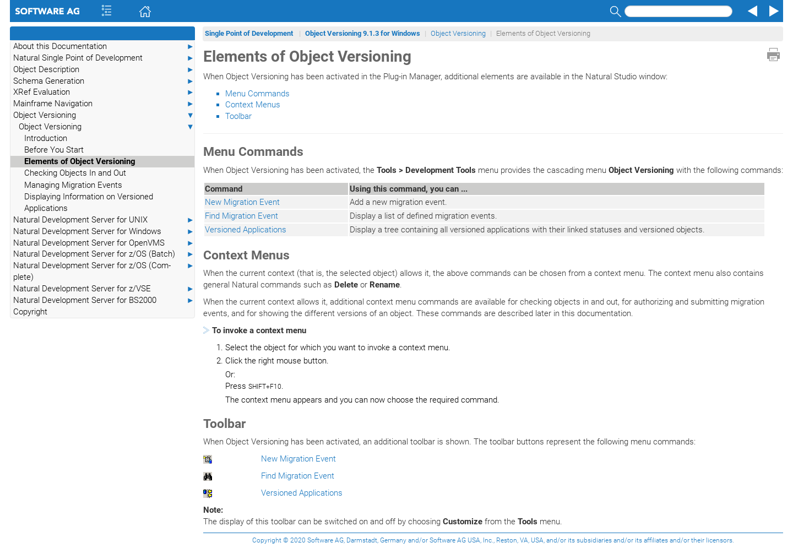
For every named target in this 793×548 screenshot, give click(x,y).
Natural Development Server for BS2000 (103, 300)
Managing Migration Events (73, 185)
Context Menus (252, 105)
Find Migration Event (241, 216)
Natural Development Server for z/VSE (103, 289)
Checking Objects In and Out (75, 173)
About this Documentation (103, 46)
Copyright (30, 312)
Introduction (45, 138)
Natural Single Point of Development (103, 58)
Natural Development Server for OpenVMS (103, 243)
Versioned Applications (245, 230)
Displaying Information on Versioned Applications (88, 202)
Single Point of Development (250, 33)
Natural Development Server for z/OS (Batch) (103, 254)
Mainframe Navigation (103, 104)
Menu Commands (257, 94)
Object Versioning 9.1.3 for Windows (362, 33)
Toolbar (238, 116)
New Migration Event (242, 202)
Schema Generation (103, 81)
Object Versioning (103, 115)
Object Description (103, 69)
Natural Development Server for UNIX (103, 220)
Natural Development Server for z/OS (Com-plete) (103, 271)
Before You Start (54, 150)
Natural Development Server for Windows (103, 231)
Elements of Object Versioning (79, 161)
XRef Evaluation (103, 92)
